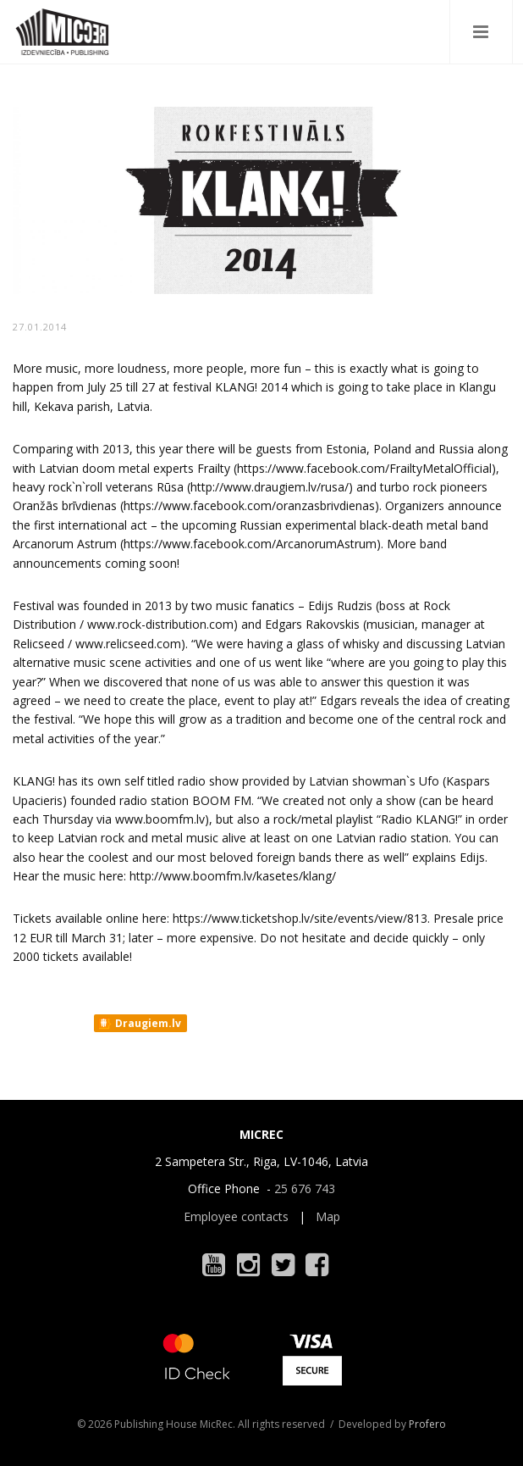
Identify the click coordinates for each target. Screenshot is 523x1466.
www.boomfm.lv (160, 819)
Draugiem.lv (139, 1023)
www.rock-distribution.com (160, 624)
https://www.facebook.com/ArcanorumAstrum (250, 544)
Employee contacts (236, 1216)
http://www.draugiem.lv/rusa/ (269, 487)
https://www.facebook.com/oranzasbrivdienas (249, 505)
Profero (427, 1424)
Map (328, 1216)
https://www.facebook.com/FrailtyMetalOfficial (364, 468)
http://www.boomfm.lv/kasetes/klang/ (232, 876)
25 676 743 (304, 1188)
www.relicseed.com (128, 644)
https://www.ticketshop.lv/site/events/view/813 (300, 918)
